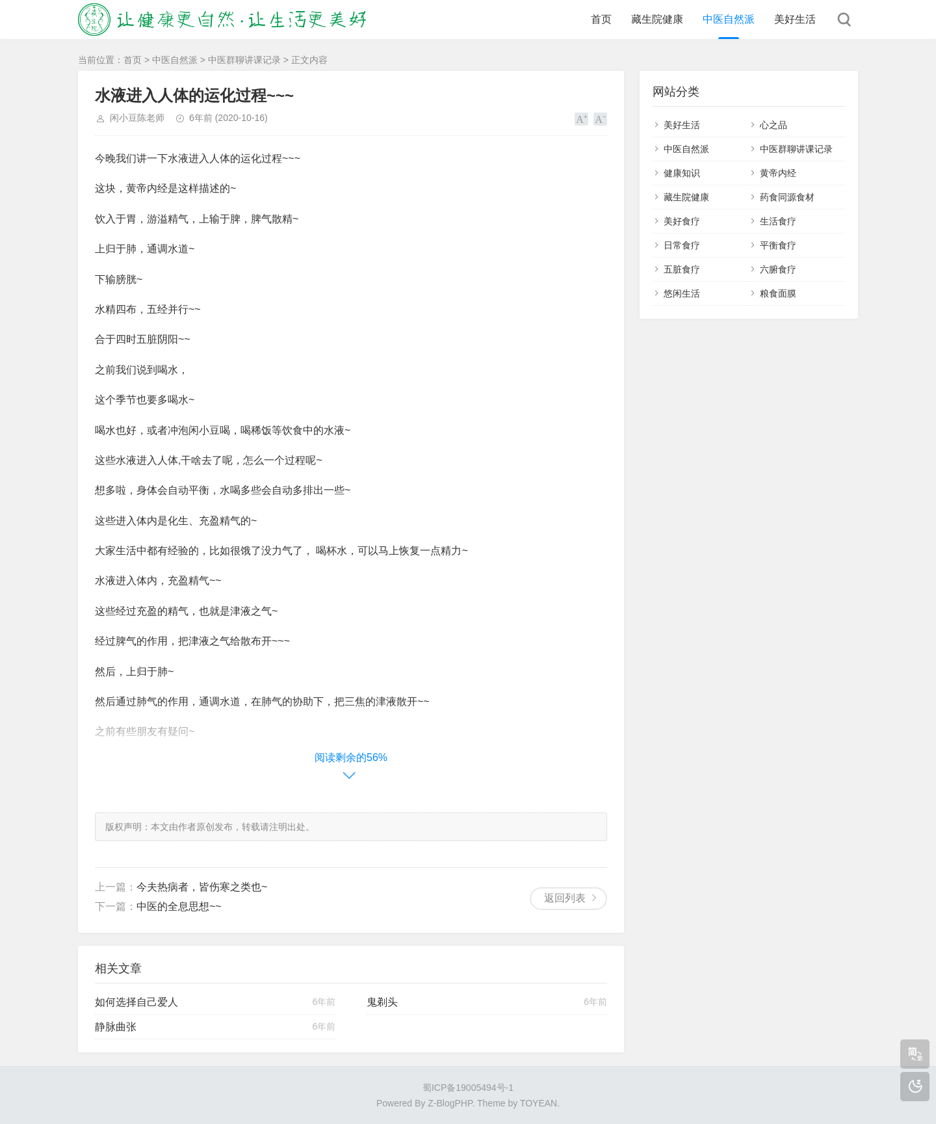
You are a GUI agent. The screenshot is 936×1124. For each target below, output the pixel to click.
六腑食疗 (778, 269)
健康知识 (682, 173)
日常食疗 (682, 245)
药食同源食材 (787, 197)
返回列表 (565, 897)
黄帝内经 (778, 173)
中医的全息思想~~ (179, 906)
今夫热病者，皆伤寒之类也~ (201, 886)
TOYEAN (538, 1103)
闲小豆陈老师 (137, 118)
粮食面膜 (778, 293)
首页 (601, 19)
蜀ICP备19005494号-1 (468, 1087)
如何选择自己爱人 (136, 1002)
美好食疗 (682, 221)
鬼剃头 (382, 1002)
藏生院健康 (657, 19)
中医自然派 (729, 19)
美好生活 (795, 19)
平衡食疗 (778, 245)
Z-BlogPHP (450, 1103)
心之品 (773, 125)
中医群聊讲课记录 (244, 60)
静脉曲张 (115, 1026)
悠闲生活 (682, 293)
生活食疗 (778, 221)
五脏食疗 (682, 269)
